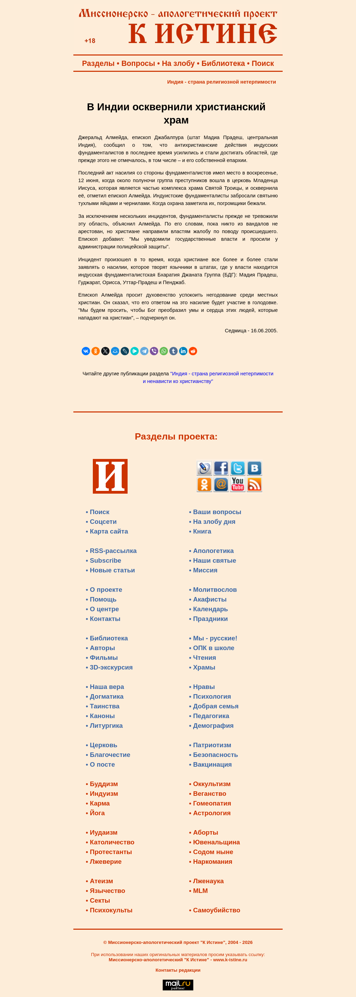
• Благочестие (108, 754)
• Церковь (102, 745)
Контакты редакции (177, 970)
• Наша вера (105, 686)
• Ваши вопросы (215, 511)
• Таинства (103, 706)
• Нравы (202, 686)
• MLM (198, 890)
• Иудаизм (102, 832)
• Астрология (210, 813)
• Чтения (202, 657)
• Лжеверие (104, 861)
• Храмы (202, 667)
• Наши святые (212, 560)
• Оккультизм (210, 783)
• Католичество (110, 842)
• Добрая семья (214, 706)
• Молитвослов (213, 589)
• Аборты (203, 832)
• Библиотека (107, 638)
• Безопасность (213, 754)
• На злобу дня (212, 521)
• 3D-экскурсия (109, 667)
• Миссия (203, 570)
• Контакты (103, 618)
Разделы (98, 63)
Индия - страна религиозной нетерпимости (221, 82)
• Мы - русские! (213, 638)
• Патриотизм (210, 745)
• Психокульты (109, 910)
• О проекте (104, 589)
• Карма (98, 803)
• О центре (102, 609)
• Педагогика (209, 715)
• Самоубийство (214, 910)
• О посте (100, 764)
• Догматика (105, 696)
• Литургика (104, 725)
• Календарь (208, 609)
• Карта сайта (107, 531)
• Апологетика (211, 550)
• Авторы (100, 647)
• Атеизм (99, 881)
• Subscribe (103, 560)
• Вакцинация (210, 764)
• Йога (95, 813)
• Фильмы (102, 657)
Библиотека (223, 63)
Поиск (263, 63)
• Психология (210, 696)
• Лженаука (206, 881)
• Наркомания (211, 861)
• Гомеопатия (210, 803)
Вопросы (138, 63)
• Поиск (98, 511)
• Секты (98, 900)
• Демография (211, 725)
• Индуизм (102, 793)
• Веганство (207, 793)
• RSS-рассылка (111, 550)
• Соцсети (101, 521)
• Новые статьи (110, 570)
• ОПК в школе (211, 647)
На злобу (178, 63)
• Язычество (105, 890)
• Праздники (208, 618)
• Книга (200, 531)
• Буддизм (102, 783)
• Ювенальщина (214, 842)
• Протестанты (109, 851)
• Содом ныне (211, 851)
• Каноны (100, 715)
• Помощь (101, 599)
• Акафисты (208, 599)
